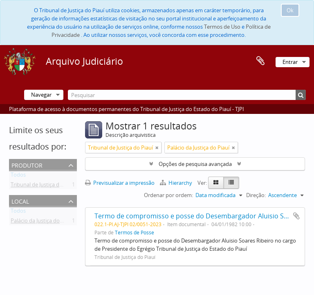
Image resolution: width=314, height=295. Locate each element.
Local (20, 200)
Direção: (256, 195)
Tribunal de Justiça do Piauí (43, 186)
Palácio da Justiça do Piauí (42, 222)
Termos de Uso (222, 26)
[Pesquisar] (187, 95)
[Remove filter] (157, 147)
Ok (290, 10)
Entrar (290, 62)
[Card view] (216, 183)
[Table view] (231, 183)
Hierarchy (176, 182)
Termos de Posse (134, 232)
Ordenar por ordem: (168, 195)
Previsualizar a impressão (120, 182)
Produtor (27, 164)
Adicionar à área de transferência (296, 216)
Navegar (41, 94)
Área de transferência (260, 61)
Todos (18, 176)
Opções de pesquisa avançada (195, 164)
